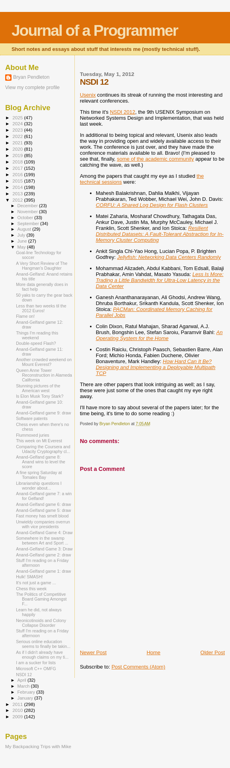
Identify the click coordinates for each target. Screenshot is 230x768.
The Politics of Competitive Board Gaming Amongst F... (41, 599)
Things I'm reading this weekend (37, 335)
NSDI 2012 (122, 112)
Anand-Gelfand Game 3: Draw (44, 548)
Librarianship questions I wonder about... (39, 485)
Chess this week (31, 588)
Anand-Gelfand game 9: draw (43, 412)
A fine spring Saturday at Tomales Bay (39, 475)
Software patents (31, 418)
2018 (18, 161)
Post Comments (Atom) (138, 667)
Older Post (213, 652)
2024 (18, 123)
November (28, 211)
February (27, 692)
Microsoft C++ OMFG (36, 668)
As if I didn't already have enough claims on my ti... (42, 654)
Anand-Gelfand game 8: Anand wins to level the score (40, 462)
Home (153, 652)
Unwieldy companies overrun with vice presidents (43, 524)
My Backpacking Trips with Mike (38, 746)
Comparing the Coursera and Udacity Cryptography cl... (43, 449)
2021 (18, 142)
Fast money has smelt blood (42, 515)
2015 (18, 180)
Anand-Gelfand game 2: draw (43, 554)
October (26, 217)
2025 (18, 117)
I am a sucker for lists (36, 662)
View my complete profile (32, 87)
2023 (18, 129)
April (22, 680)
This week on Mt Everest (39, 440)
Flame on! (25, 316)
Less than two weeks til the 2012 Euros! (41, 308)
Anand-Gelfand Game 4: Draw (44, 532)
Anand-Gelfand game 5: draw (43, 510)
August (25, 229)
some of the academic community (155, 159)
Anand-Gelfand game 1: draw (43, 571)
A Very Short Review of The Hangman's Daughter (41, 265)
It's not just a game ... (36, 582)
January (26, 698)
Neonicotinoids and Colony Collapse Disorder (41, 623)
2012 (18, 199)
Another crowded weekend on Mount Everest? (44, 362)
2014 (18, 187)
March (24, 686)
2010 (18, 710)
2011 (18, 704)
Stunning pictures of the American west (38, 388)
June (23, 241)
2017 (18, 168)
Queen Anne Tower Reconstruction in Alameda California (44, 375)
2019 (18, 155)
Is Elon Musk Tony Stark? (39, 396)
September (29, 223)
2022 (18, 136)
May (22, 247)
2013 (18, 193)
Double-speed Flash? (36, 343)
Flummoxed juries (32, 435)
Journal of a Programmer (95, 30)
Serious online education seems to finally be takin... (43, 644)
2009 (18, 716)
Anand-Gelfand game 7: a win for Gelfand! (44, 496)
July (22, 235)
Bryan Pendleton (31, 77)
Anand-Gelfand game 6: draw (43, 504)
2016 (18, 174)
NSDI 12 (24, 674)
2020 (18, 149)
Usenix (88, 95)
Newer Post (93, 652)
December (28, 205)
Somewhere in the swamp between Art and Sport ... (42, 540)
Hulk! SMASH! (29, 576)
